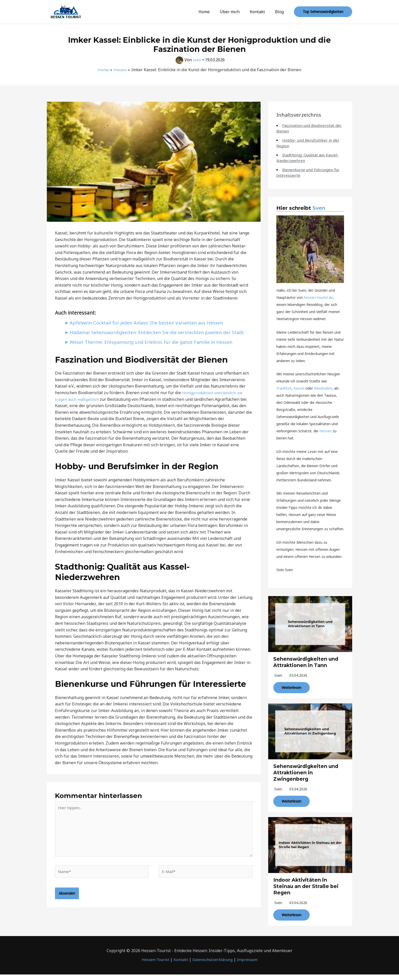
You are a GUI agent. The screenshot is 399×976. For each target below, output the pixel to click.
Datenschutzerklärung (213, 961)
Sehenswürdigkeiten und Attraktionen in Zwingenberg (306, 771)
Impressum (250, 961)
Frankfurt (284, 388)
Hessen (325, 430)
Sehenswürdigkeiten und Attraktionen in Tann (306, 662)
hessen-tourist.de (318, 297)
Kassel (299, 388)
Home (211, 11)
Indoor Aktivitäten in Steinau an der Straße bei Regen (307, 884)
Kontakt (260, 11)
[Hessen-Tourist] (66, 11)
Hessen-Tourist (153, 961)
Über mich (235, 11)
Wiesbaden (323, 388)
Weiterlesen (291, 686)
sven (278, 674)
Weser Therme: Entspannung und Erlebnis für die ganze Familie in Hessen (156, 351)
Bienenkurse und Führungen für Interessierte (306, 172)
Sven (318, 208)
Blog (280, 11)
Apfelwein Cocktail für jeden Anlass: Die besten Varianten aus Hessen (151, 322)
